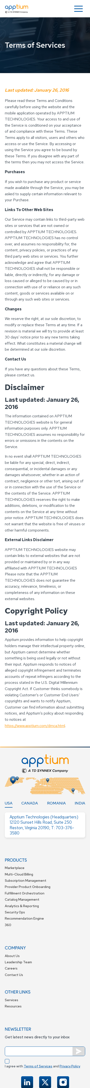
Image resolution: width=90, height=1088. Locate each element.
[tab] (8, 803)
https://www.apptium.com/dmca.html (35, 725)
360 (8, 925)
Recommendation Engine (24, 918)
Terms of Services (38, 1066)
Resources (13, 1006)
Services (11, 1000)
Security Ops (15, 912)
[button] (78, 8)
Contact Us (14, 975)
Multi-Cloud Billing (19, 874)
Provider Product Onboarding (27, 887)
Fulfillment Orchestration (24, 893)
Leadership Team (18, 962)
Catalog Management (22, 899)
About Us (12, 956)
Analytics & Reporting (22, 906)
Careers (11, 968)
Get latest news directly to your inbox (37, 1037)
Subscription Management (25, 880)
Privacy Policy (70, 1066)
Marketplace (14, 868)
